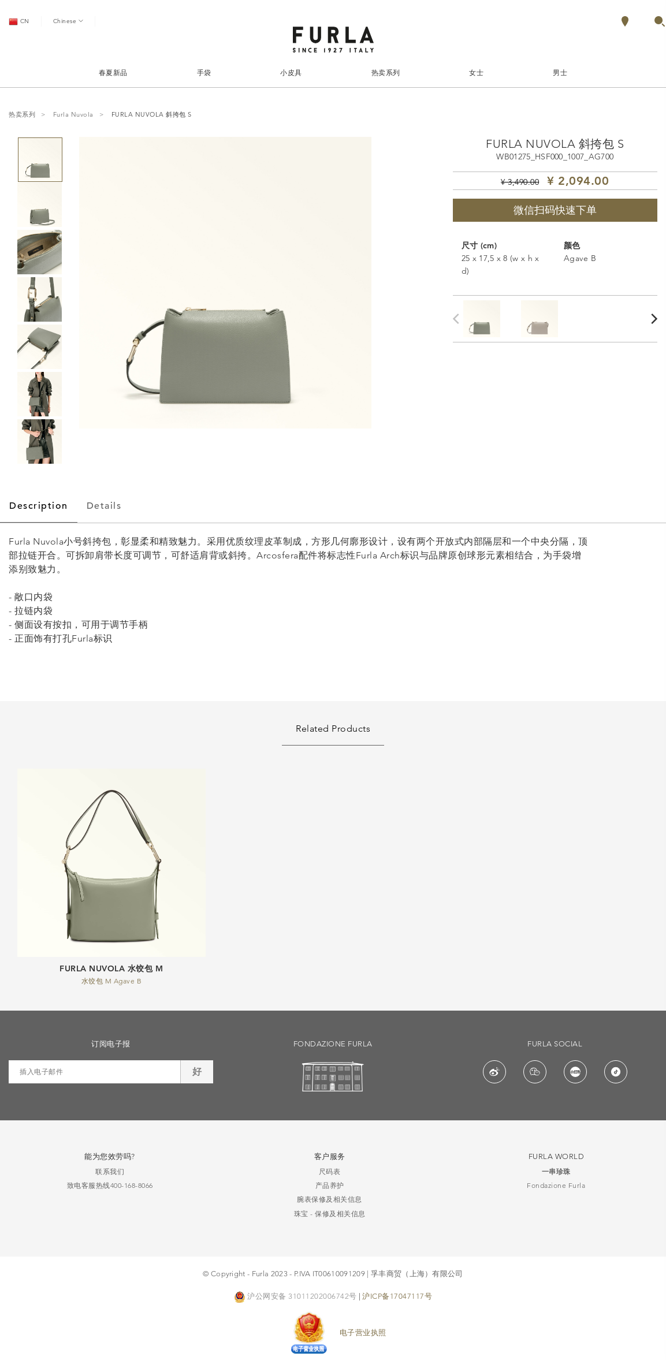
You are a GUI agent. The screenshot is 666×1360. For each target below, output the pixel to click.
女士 (476, 72)
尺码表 (330, 1171)
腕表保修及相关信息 (329, 1199)
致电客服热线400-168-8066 (110, 1185)
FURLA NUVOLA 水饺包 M (111, 968)
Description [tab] (38, 506)
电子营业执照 (363, 1332)
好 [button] (197, 1071)
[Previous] (458, 318)
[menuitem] (637, 21)
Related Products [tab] (333, 728)
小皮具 (291, 72)
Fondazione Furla (556, 1185)
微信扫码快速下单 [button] (555, 210)
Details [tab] (104, 506)
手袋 (204, 72)
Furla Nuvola (73, 114)
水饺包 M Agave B (111, 981)
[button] (659, 23)
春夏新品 (113, 72)
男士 (560, 72)
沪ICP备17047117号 (397, 1296)
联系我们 (109, 1171)
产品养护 (329, 1185)
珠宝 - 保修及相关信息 (330, 1213)
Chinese (68, 21)
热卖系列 (385, 72)
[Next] (655, 318)
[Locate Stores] (625, 23)
